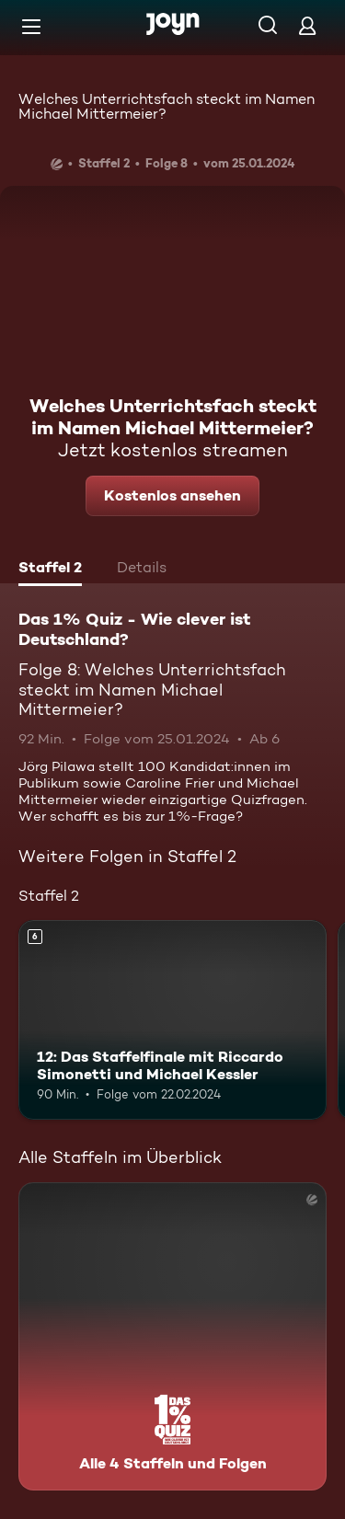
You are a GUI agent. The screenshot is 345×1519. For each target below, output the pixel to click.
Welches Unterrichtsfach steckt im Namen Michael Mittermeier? (166, 106)
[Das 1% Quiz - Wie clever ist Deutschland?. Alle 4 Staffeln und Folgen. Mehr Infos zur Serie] (172, 1336)
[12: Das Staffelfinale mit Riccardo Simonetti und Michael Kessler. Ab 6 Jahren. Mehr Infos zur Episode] (172, 1020)
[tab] (50, 569)
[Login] (307, 25)
